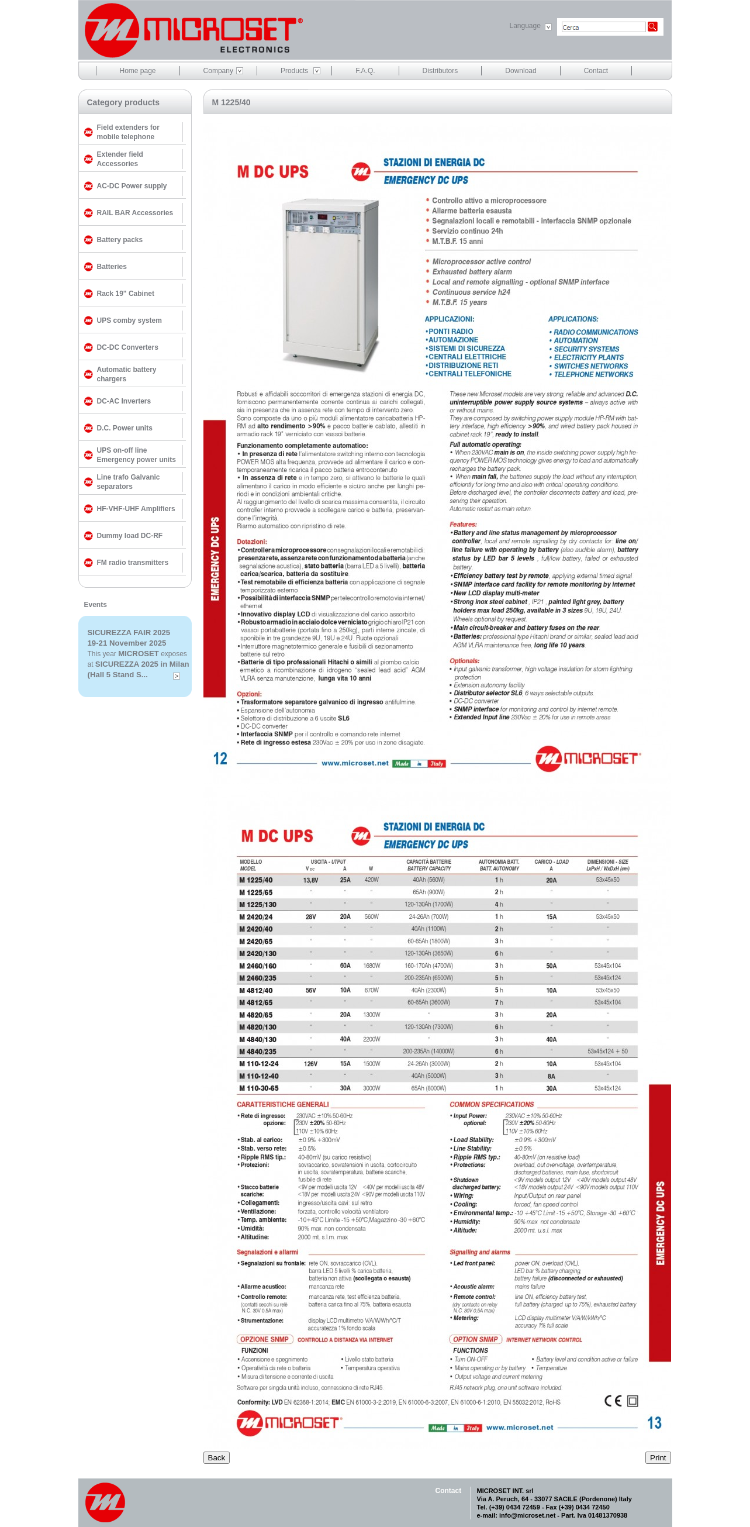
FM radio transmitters (133, 563)
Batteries (112, 267)
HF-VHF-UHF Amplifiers (136, 509)
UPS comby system (129, 320)
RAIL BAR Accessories (135, 213)
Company (218, 71)
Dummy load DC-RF (130, 536)
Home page (138, 71)
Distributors (440, 71)
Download (520, 71)
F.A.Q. (365, 71)
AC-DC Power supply (132, 186)
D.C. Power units (125, 428)
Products (294, 71)
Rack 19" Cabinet (125, 293)
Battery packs (120, 240)
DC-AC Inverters (124, 401)
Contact (596, 71)
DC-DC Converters (127, 347)
